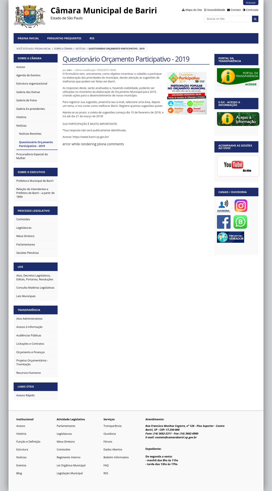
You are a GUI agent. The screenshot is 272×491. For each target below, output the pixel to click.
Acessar (251, 2)
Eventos (21, 465)
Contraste (252, 10)
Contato (236, 10)
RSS (92, 38)
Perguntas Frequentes (64, 38)
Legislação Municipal (70, 473)
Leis (20, 267)
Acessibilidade (216, 10)
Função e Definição (28, 441)
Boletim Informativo (116, 457)
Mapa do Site (193, 10)
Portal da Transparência (229, 59)
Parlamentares (66, 426)
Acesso (20, 426)
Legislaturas (64, 434)
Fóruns (107, 441)
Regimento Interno (69, 457)
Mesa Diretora (66, 441)
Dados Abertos (112, 449)
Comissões (63, 449)
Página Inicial (28, 38)
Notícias (80, 48)
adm (69, 70)
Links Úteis (26, 386)
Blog (19, 473)
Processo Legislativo (34, 211)
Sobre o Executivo (31, 172)
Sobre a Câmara (63, 48)
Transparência (29, 310)
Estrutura (22, 449)
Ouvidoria (109, 434)
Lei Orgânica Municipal (71, 465)
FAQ (106, 465)
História (21, 434)
